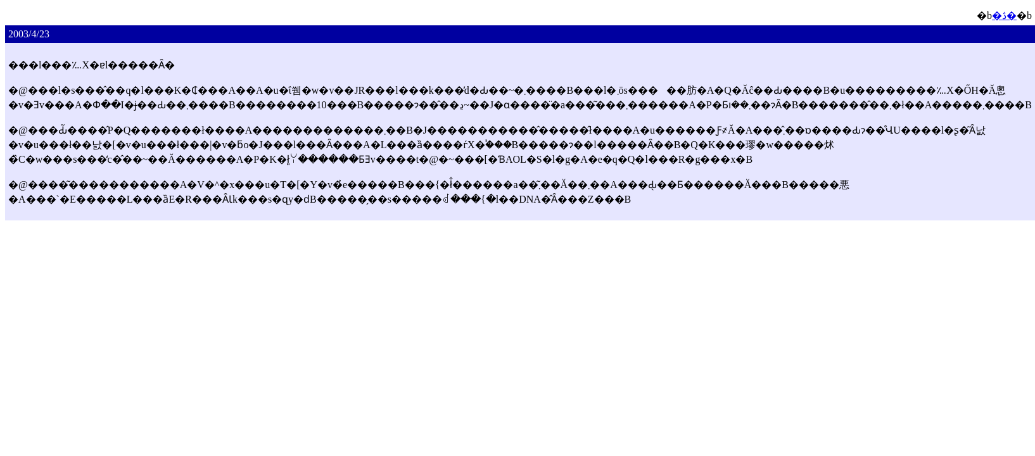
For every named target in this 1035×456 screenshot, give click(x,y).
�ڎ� (1004, 15)
